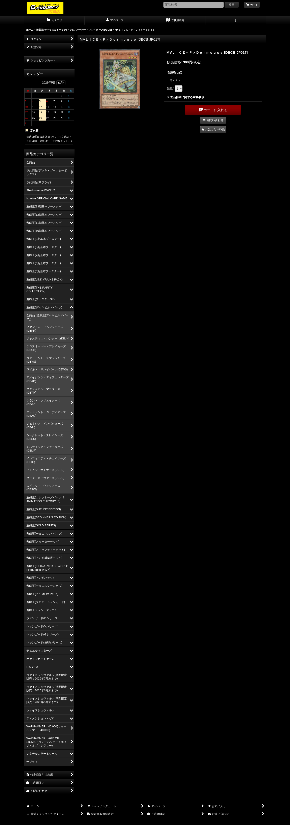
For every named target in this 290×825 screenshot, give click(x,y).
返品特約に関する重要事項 (185, 97)
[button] (235, 20)
